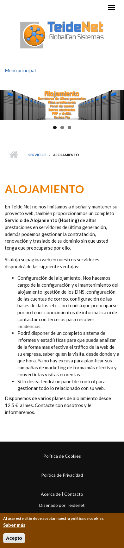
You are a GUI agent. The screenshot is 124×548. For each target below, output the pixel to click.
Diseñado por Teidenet (62, 505)
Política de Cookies (62, 456)
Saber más (14, 526)
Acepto (14, 539)
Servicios (37, 155)
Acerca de (51, 494)
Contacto (73, 494)
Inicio (13, 155)
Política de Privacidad (62, 475)
